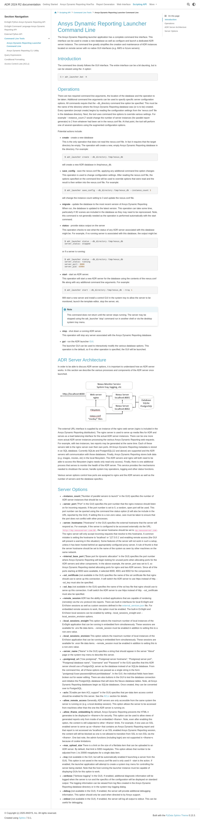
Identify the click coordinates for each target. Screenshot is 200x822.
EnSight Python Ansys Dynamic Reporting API (24, 22)
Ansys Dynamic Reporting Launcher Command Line (24, 44)
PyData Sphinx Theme (177, 815)
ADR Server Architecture (175, 27)
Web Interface (124, 4)
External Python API (13, 34)
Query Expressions (12, 55)
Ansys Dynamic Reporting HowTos (77, 4)
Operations (169, 23)
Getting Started (50, 4)
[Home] (55, 12)
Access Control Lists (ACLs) (16, 64)
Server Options (171, 31)
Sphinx (22, 818)
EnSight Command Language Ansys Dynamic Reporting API (24, 28)
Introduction (171, 19)
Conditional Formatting (14, 59)
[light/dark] (194, 4)
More (152, 4)
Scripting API (140, 4)
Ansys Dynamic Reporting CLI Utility (23, 51)
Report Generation (105, 4)
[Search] (188, 4)
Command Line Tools (14, 38)
